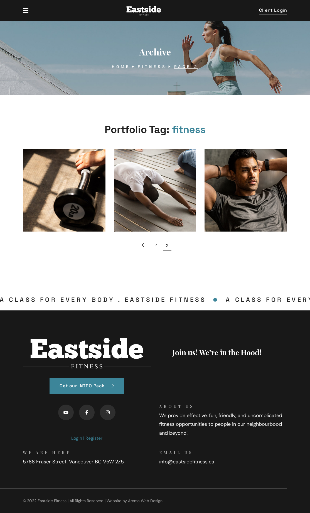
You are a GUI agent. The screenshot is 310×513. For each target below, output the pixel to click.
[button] (273, 10)
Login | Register (86, 438)
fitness (152, 66)
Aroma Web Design (145, 500)
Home (121, 66)
